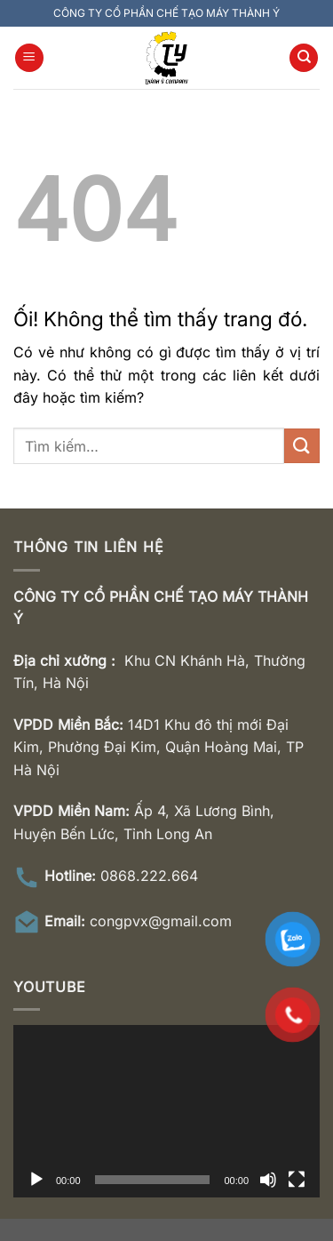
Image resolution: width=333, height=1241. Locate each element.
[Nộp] (302, 445)
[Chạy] (36, 1180)
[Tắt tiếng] (268, 1180)
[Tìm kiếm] (303, 58)
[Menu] (29, 58)
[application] (166, 1111)
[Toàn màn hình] (296, 1180)
